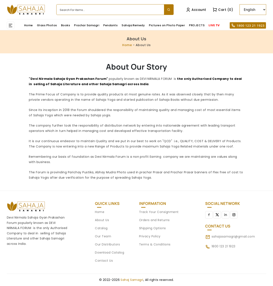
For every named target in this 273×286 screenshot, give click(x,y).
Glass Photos (47, 25)
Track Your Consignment (159, 212)
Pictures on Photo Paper (167, 25)
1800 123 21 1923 (250, 25)
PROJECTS (197, 25)
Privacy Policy (150, 236)
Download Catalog (109, 252)
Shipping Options (152, 228)
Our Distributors (107, 244)
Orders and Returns (154, 220)
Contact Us (104, 260)
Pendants (110, 25)
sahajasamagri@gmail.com (233, 236)
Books (65, 25)
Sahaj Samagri (132, 280)
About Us (102, 220)
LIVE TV (214, 25)
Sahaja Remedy (133, 25)
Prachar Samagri (86, 25)
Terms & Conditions (155, 244)
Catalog (101, 228)
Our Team (103, 236)
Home (28, 25)
